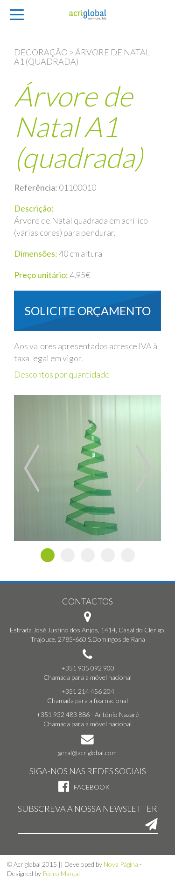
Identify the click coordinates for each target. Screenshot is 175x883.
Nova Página (121, 864)
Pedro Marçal (61, 873)
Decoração (41, 52)
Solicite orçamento (88, 311)
